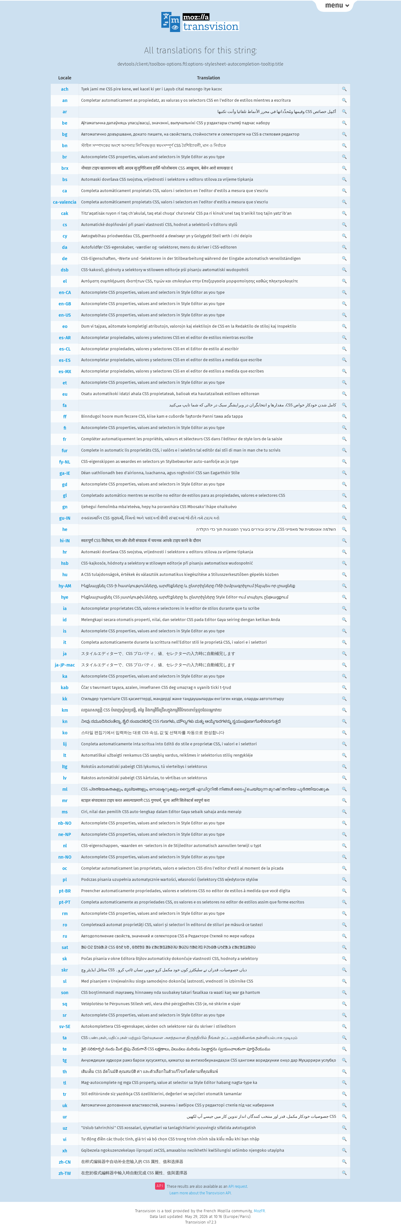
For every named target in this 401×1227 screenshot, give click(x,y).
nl (65, 846)
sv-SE (64, 1026)
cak (64, 213)
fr (64, 439)
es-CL (64, 349)
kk (64, 699)
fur (65, 450)
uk (64, 1105)
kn (64, 721)
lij (65, 744)
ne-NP (64, 834)
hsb (65, 563)
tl (64, 1083)
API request (237, 1186)
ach (64, 89)
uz (65, 1128)
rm (65, 913)
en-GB (65, 304)
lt (64, 755)
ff (64, 417)
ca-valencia (64, 202)
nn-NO (64, 857)
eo (64, 326)
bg (64, 134)
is (64, 631)
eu (64, 394)
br (64, 157)
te (65, 1049)
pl (65, 879)
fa (65, 405)
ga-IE (65, 473)
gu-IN (64, 518)
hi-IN (65, 541)
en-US (65, 315)
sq (64, 1004)
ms (65, 812)
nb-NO (64, 823)
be (64, 123)
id (65, 620)
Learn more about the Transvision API (200, 1193)
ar (65, 112)
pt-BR (65, 891)
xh (64, 1151)
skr (64, 970)
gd (64, 484)
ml (64, 789)
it (64, 642)
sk (64, 959)
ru (65, 936)
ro (65, 925)
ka (64, 676)
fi (65, 428)
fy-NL (64, 462)
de (64, 258)
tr (64, 1094)
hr (65, 552)
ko (64, 733)
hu (64, 574)
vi (64, 1139)
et (65, 383)
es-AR (65, 337)
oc (64, 868)
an (64, 100)
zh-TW (65, 1173)
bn (64, 145)
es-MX (65, 371)
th (65, 1071)
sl (64, 981)
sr (65, 1015)
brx (64, 168)
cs (65, 225)
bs (64, 179)
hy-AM (65, 586)
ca (64, 191)
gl (65, 495)
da (64, 247)
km (65, 710)
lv (64, 778)
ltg (64, 766)
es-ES (64, 360)
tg (65, 1060)
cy (65, 236)
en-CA (65, 292)
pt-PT (64, 902)
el (65, 281)
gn (64, 507)
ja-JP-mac (65, 665)
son (64, 992)
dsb (65, 270)
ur (65, 1117)
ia (65, 608)
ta (65, 1038)
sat (65, 947)
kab (65, 687)
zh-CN (65, 1162)
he (64, 529)
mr (65, 800)
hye (64, 597)
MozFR (259, 1210)
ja (65, 653)
